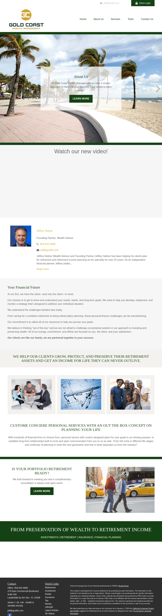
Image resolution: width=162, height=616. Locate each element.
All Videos (50, 613)
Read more (43, 269)
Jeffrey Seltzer (45, 230)
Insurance (49, 597)
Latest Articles (51, 610)
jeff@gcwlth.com (110, 3)
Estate (48, 594)
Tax (46, 600)
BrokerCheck (124, 586)
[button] (83, 19)
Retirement (50, 587)
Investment (50, 591)
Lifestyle (49, 607)
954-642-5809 (87, 3)
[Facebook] (124, 3)
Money (48, 604)
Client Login (143, 3)
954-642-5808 (21, 588)
